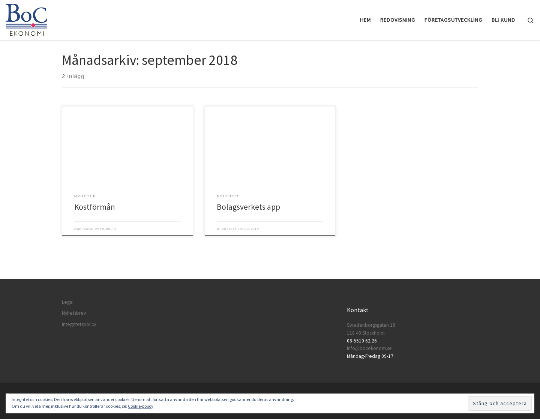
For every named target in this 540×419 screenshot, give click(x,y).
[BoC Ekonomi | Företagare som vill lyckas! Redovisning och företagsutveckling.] (26, 18)
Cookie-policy (140, 406)
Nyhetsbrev (74, 313)
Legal (68, 302)
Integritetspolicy (79, 324)
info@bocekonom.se (369, 348)
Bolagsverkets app (248, 207)
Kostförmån (94, 207)
